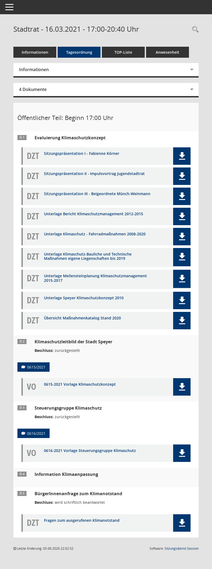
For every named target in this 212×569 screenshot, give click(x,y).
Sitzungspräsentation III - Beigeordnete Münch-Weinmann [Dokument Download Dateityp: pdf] (97, 194)
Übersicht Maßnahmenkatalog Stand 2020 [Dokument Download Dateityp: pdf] (82, 318)
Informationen (35, 52)
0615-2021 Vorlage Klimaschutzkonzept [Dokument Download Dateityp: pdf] (80, 384)
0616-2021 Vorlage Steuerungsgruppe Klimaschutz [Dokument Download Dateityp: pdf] (90, 450)
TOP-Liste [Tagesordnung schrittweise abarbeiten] (123, 52)
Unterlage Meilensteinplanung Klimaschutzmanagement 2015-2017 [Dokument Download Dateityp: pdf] (95, 278)
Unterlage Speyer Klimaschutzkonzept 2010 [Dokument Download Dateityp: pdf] (84, 298)
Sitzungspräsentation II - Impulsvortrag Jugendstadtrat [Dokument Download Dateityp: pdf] (94, 174)
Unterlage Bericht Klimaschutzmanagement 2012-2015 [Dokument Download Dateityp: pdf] (93, 214)
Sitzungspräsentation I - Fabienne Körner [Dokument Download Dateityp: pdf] (81, 153)
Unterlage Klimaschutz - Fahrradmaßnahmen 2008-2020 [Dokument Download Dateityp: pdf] (95, 234)
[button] (182, 156)
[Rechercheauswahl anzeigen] (194, 29)
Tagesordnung (79, 52)
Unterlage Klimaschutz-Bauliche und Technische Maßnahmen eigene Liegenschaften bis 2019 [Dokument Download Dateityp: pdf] (88, 256)
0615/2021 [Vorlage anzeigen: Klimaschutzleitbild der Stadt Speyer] (36, 367)
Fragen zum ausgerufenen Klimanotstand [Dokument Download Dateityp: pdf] (82, 520)
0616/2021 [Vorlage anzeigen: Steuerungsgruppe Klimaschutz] (36, 433)
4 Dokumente (33, 89)
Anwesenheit (167, 52)
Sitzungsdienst (182, 548)
